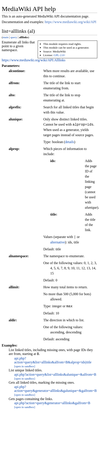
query (13, 37)
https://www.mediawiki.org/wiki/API (70, 22)
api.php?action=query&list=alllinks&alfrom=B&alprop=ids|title (53, 361)
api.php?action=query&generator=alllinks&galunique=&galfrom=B (55, 389)
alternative (57, 242)
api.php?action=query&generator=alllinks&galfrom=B (52, 403)
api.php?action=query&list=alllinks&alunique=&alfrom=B (55, 375)
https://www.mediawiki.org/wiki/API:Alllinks (33, 60)
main (5, 37)
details (69, 142)
